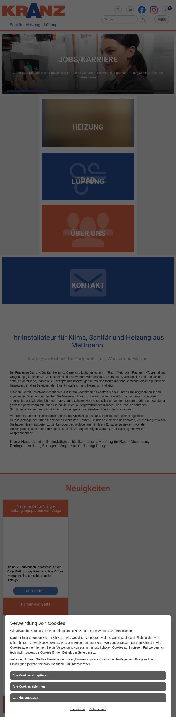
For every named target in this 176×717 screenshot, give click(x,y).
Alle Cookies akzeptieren (30, 675)
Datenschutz (97, 709)
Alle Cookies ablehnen (29, 686)
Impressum (77, 709)
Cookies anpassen (26, 697)
